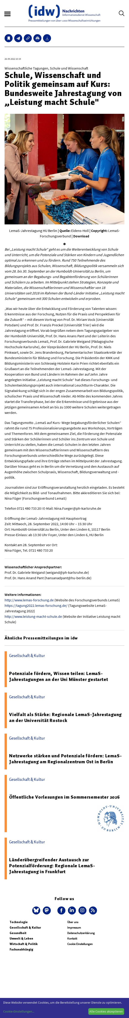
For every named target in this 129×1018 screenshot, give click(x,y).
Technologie (19, 922)
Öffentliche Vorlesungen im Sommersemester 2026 (64, 797)
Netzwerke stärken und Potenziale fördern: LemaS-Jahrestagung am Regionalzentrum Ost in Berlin (65, 758)
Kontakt (72, 938)
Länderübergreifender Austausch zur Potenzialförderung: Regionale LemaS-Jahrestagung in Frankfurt (52, 865)
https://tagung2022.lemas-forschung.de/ (36, 605)
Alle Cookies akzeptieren (106, 1011)
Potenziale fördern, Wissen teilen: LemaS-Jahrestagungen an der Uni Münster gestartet (58, 676)
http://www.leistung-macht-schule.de (33, 616)
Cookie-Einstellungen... (18, 1011)
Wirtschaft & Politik (24, 944)
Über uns (72, 922)
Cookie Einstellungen (80, 944)
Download (81, 236)
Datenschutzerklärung (81, 933)
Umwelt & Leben (21, 938)
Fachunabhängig (21, 949)
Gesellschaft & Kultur (25, 927)
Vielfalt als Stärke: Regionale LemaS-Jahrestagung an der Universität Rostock (65, 717)
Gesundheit (18, 933)
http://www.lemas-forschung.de (29, 600)
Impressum (74, 928)
